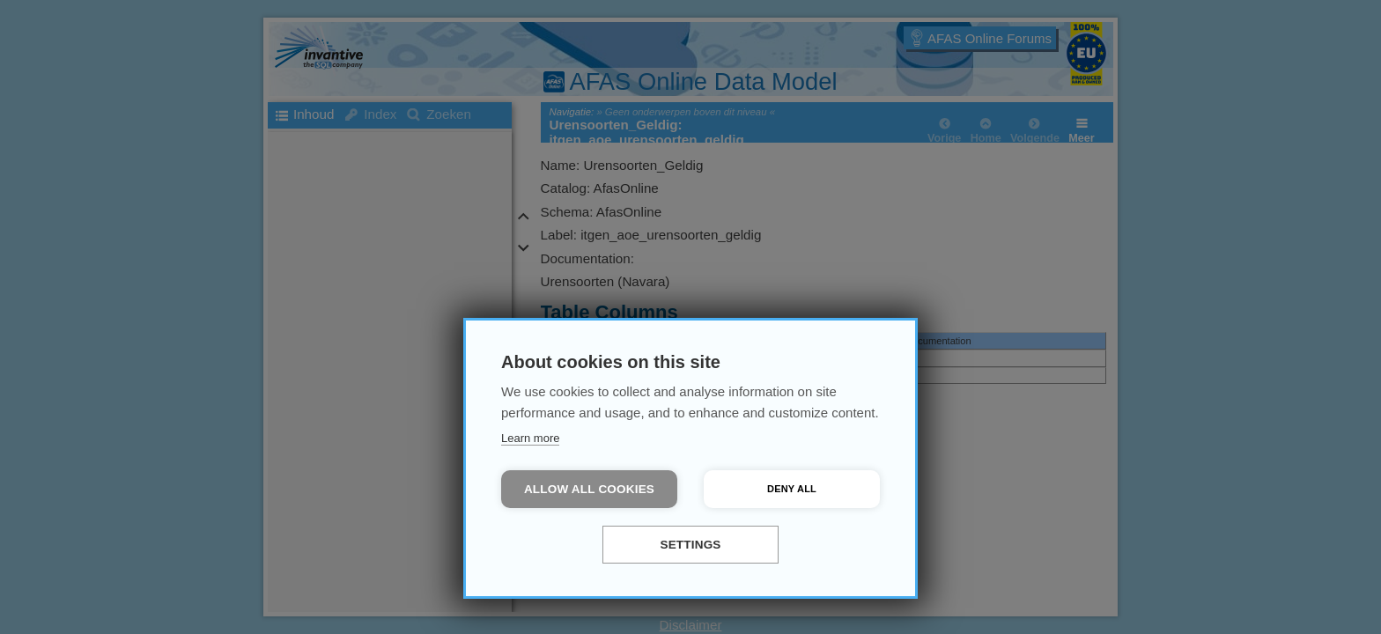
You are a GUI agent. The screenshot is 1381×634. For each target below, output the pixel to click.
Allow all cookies (589, 489)
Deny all (791, 488)
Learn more (530, 438)
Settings (690, 544)
